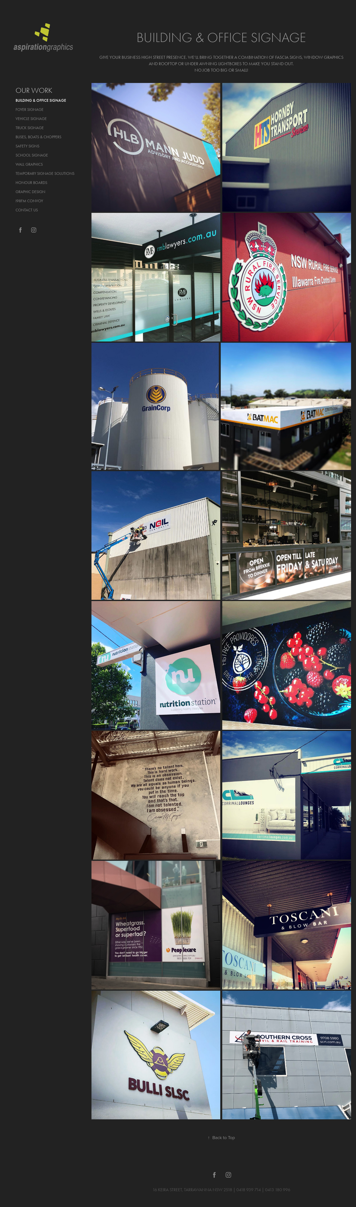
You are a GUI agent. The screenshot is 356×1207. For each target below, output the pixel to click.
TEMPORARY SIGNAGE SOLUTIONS (45, 173)
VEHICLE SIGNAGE (31, 118)
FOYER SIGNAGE (30, 109)
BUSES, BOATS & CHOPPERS (38, 137)
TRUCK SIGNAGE (30, 127)
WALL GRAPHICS (29, 164)
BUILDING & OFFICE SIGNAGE (41, 100)
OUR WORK (34, 90)
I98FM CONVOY (29, 201)
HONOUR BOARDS (31, 182)
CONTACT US (27, 210)
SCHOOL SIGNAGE (32, 155)
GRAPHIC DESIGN (30, 191)
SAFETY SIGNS (27, 146)
